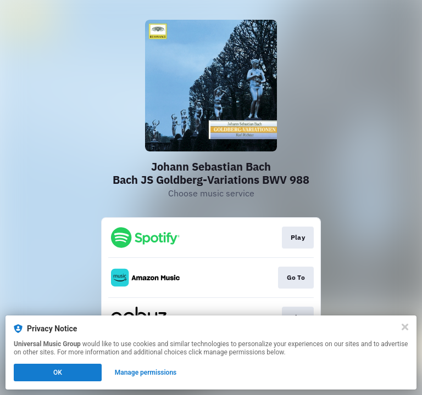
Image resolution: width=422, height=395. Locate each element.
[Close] (405, 327)
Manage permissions (146, 372)
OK (57, 372)
